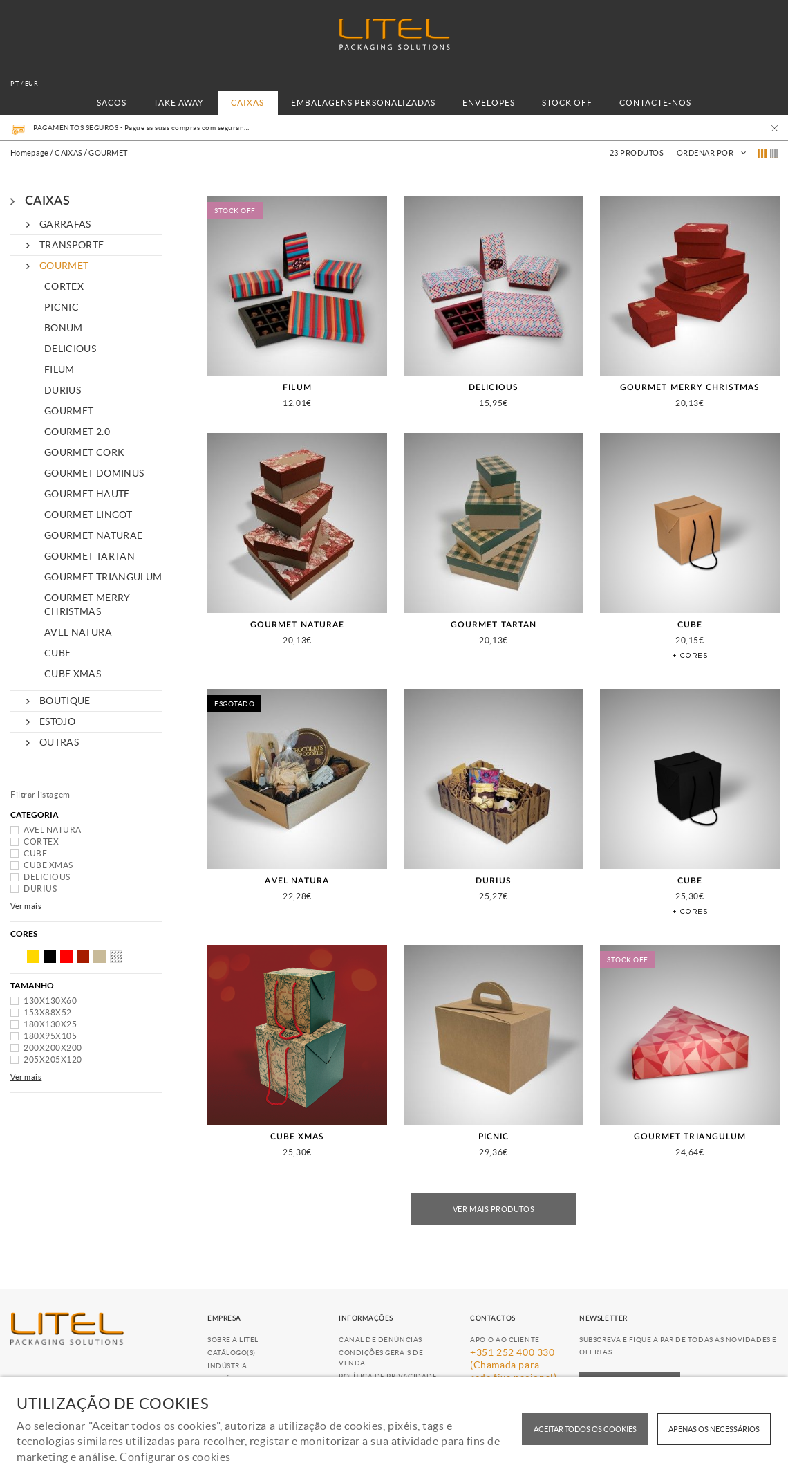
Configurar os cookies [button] (175, 1457)
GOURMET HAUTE (87, 493)
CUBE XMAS (72, 673)
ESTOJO (57, 721)
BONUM (63, 327)
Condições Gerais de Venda (381, 1358)
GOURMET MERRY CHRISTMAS (87, 604)
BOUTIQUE (65, 700)
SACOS (111, 102)
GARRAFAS (65, 224)
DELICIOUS (70, 348)
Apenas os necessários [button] (714, 1429)
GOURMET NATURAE (93, 535)
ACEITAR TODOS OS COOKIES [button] (585, 1429)
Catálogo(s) (231, 1352)
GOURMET (63, 265)
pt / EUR (24, 83)
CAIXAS (247, 102)
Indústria (227, 1366)
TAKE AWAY (178, 102)
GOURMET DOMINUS (94, 473)
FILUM (59, 369)
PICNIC (61, 307)
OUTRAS (59, 742)
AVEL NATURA (78, 632)
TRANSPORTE (71, 244)
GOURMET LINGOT (88, 514)
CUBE (57, 653)
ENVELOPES (488, 102)
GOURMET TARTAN (89, 556)
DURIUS (62, 390)
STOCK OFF (567, 102)
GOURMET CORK (84, 452)
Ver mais (25, 906)
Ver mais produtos (493, 1209)
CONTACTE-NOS (655, 102)
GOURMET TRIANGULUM (103, 576)
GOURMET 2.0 (77, 431)
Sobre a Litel (233, 1339)
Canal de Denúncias (380, 1339)
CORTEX (64, 286)
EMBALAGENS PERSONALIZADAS (363, 102)
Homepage (29, 153)
